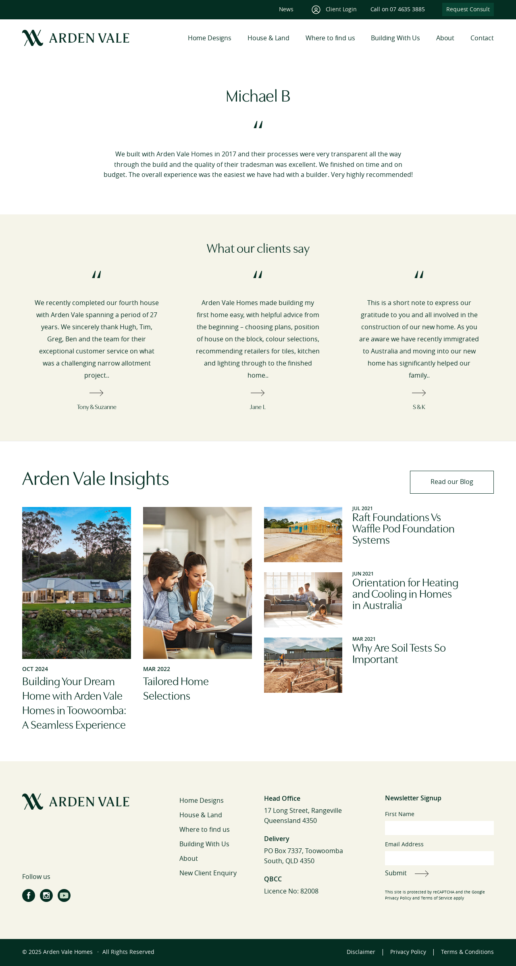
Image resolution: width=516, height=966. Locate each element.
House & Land (268, 38)
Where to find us (330, 38)
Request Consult (468, 9)
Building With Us (395, 38)
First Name (439, 823)
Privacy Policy (398, 898)
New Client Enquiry (208, 873)
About (445, 38)
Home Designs (209, 38)
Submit (396, 873)
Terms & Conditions (467, 952)
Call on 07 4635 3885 (397, 9)
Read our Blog (452, 482)
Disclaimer (361, 952)
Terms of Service (436, 898)
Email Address (439, 853)
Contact (482, 38)
